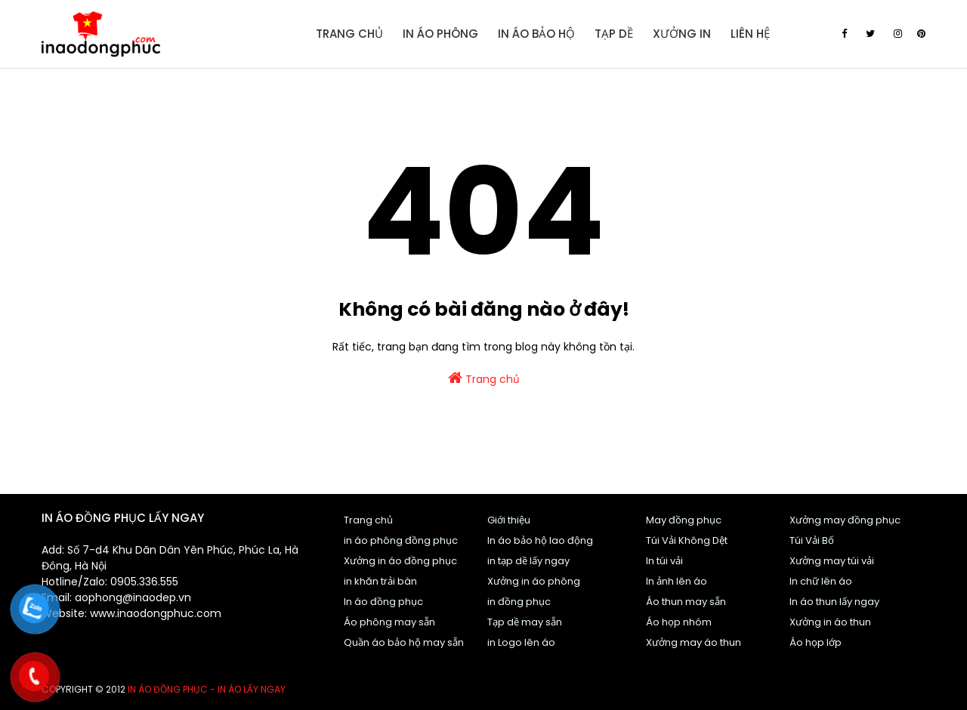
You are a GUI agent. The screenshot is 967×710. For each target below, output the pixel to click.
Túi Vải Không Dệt (687, 540)
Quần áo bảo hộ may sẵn (404, 642)
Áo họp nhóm (679, 622)
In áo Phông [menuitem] (440, 34)
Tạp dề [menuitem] (614, 34)
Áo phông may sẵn (389, 622)
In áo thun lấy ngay (834, 601)
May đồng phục (683, 520)
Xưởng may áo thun (693, 642)
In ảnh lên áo (676, 581)
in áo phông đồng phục (401, 540)
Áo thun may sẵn (686, 601)
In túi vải (664, 561)
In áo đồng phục (383, 601)
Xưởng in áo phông (533, 581)
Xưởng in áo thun (830, 622)
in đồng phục (519, 601)
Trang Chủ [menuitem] (349, 34)
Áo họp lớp (815, 642)
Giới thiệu (508, 520)
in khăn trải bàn (380, 581)
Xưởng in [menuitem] (682, 34)
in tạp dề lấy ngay (528, 561)
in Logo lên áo (521, 642)
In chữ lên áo (820, 581)
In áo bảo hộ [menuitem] (536, 34)
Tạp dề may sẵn (524, 622)
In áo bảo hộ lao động (540, 540)
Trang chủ (484, 378)
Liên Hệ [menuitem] (750, 34)
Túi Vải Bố (811, 540)
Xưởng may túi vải (831, 561)
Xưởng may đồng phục (845, 520)
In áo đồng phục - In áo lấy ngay (207, 689)
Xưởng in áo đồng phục (400, 561)
